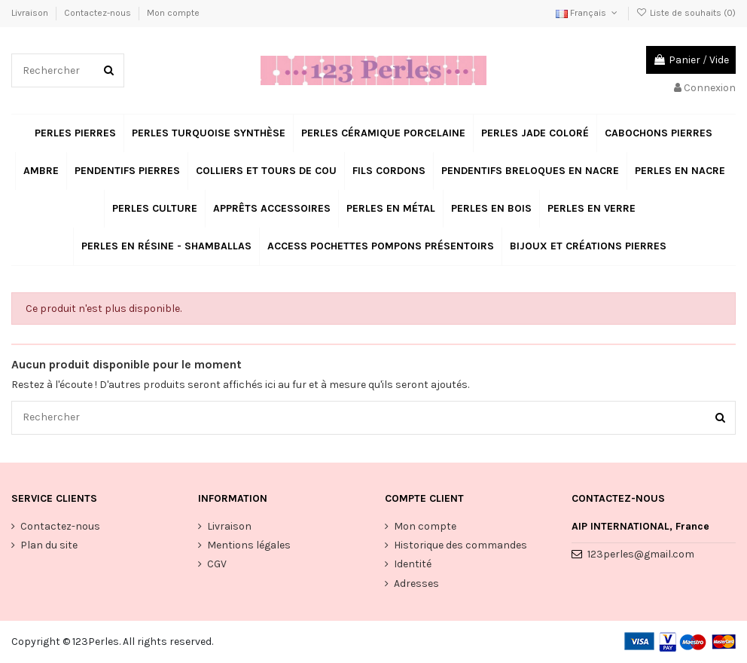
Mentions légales (249, 545)
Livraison (30, 13)
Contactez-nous (98, 13)
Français (588, 13)
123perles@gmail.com (640, 554)
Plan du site (49, 545)
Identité (412, 564)
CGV (217, 564)
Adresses (416, 583)
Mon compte (173, 13)
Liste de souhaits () (686, 13)
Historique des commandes (460, 545)
